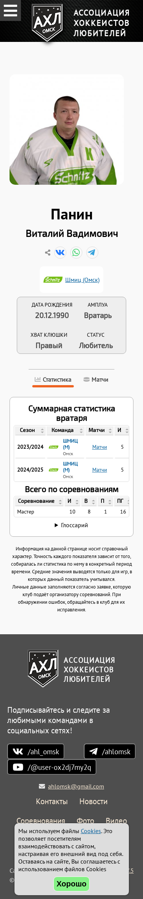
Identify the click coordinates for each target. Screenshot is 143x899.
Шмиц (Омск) (82, 279)
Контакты (52, 802)
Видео (116, 821)
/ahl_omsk (43, 751)
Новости (93, 802)
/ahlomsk (116, 751)
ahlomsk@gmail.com (76, 786)
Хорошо (71, 884)
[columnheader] (30, 430)
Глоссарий (74, 525)
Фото (85, 821)
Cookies (91, 831)
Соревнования (40, 821)
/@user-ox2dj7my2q (59, 767)
